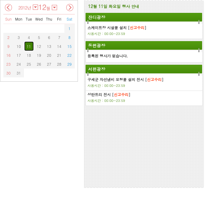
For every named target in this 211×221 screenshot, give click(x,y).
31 (19, 73)
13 (49, 46)
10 (19, 46)
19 (39, 55)
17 (19, 55)
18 (29, 55)
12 (39, 46)
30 (8, 73)
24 (19, 64)
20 (49, 55)
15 (69, 46)
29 (69, 64)
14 (59, 46)
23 (8, 64)
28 (59, 64)
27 (49, 64)
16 (8, 55)
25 (29, 64)
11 (29, 46)
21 (59, 55)
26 (39, 64)
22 (69, 55)
